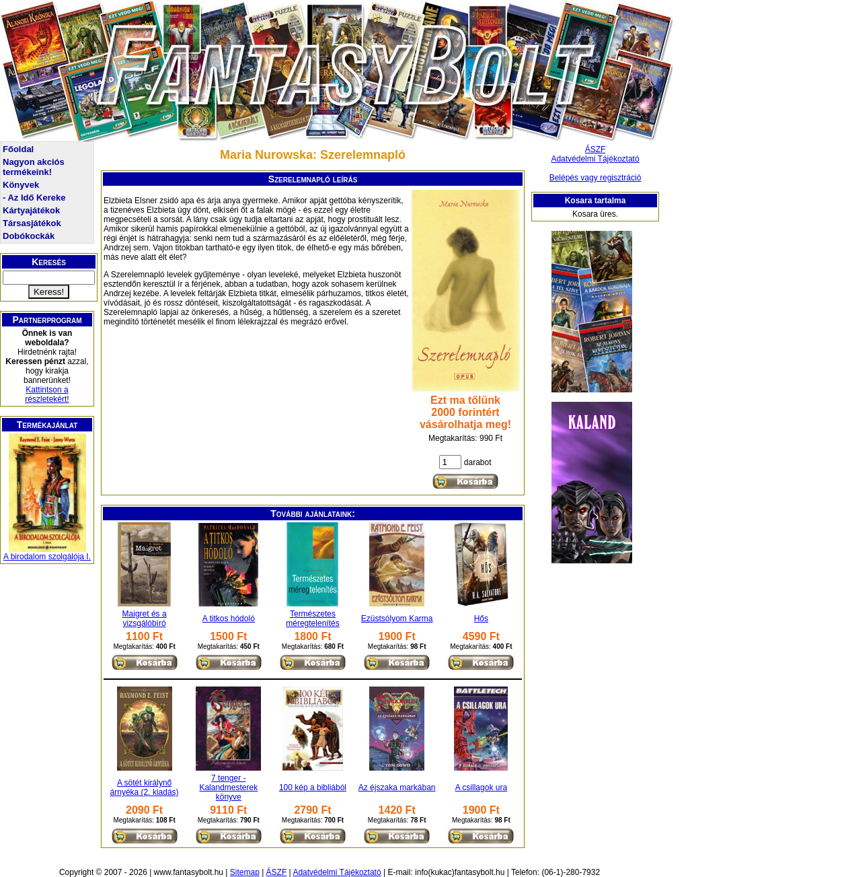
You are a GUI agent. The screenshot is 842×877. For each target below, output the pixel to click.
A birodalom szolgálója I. (47, 556)
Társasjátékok (32, 223)
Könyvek (21, 185)
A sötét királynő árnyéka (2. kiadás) (144, 787)
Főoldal (18, 149)
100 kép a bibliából (312, 787)
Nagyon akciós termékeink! (34, 167)
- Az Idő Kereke (34, 197)
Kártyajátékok (31, 210)
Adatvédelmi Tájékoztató (595, 159)
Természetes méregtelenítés (312, 618)
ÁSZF (595, 149)
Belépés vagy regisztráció (595, 177)
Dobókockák (28, 236)
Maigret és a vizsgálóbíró (144, 618)
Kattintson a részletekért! (47, 394)
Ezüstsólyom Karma (397, 618)
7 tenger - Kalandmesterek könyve (228, 787)
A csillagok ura (481, 787)
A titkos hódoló (228, 618)
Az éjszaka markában (397, 787)
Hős (481, 618)
